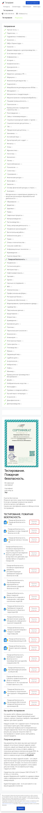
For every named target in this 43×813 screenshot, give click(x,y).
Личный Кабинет (33, 3)
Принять (21, 808)
